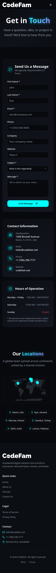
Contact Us (7, 496)
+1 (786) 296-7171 (26, 260)
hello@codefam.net (27, 250)
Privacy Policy (9, 517)
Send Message (27, 203)
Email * (10, 108)
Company (12, 135)
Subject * (11, 162)
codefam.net (23, 270)
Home (5, 482)
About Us (6, 486)
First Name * (13, 81)
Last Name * (13, 94)
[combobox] (28, 169)
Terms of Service (10, 512)
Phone (10, 121)
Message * (12, 176)
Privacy (32, 562)
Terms (23, 562)
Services (6, 491)
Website (11, 148)
